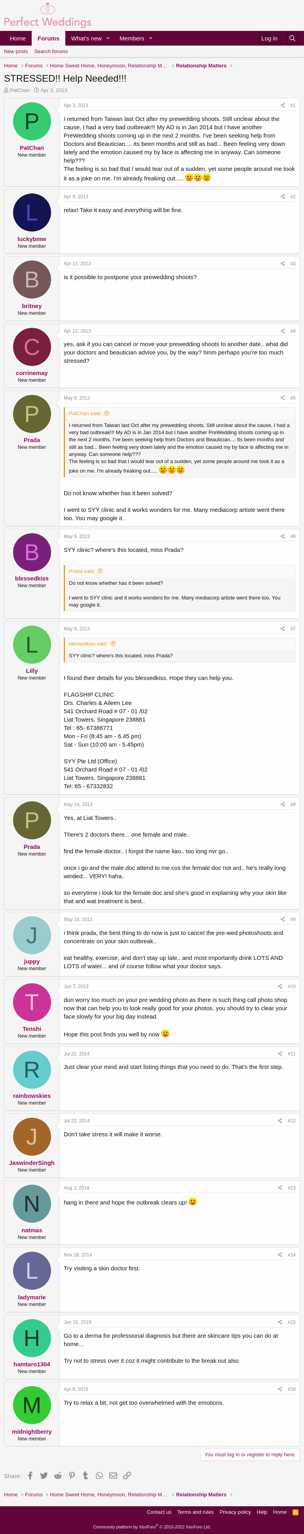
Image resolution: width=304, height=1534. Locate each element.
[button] (108, 38)
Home (18, 38)
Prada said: (82, 571)
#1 (293, 105)
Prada (32, 440)
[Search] (292, 38)
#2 (293, 196)
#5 (293, 398)
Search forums (51, 51)
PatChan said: (85, 413)
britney (32, 306)
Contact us (159, 1512)
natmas (31, 1230)
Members (132, 38)
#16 (292, 1389)
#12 (292, 1121)
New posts (16, 51)
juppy (32, 961)
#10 (292, 986)
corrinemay (32, 373)
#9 (293, 919)
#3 (293, 263)
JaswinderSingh (32, 1162)
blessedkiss (32, 578)
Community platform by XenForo (152, 1526)
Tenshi (32, 1028)
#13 (292, 1188)
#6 (293, 536)
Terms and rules (195, 1512)
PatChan (20, 90)
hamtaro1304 (31, 1364)
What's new (86, 38)
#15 (292, 1322)
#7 (293, 629)
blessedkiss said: (88, 644)
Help (262, 1512)
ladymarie (32, 1297)
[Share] (283, 105)
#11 (292, 1054)
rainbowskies (32, 1095)
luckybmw (31, 239)
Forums (48, 38)
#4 (293, 331)
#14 (292, 1255)
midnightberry (32, 1431)
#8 (293, 804)
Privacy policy (235, 1512)
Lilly (32, 670)
